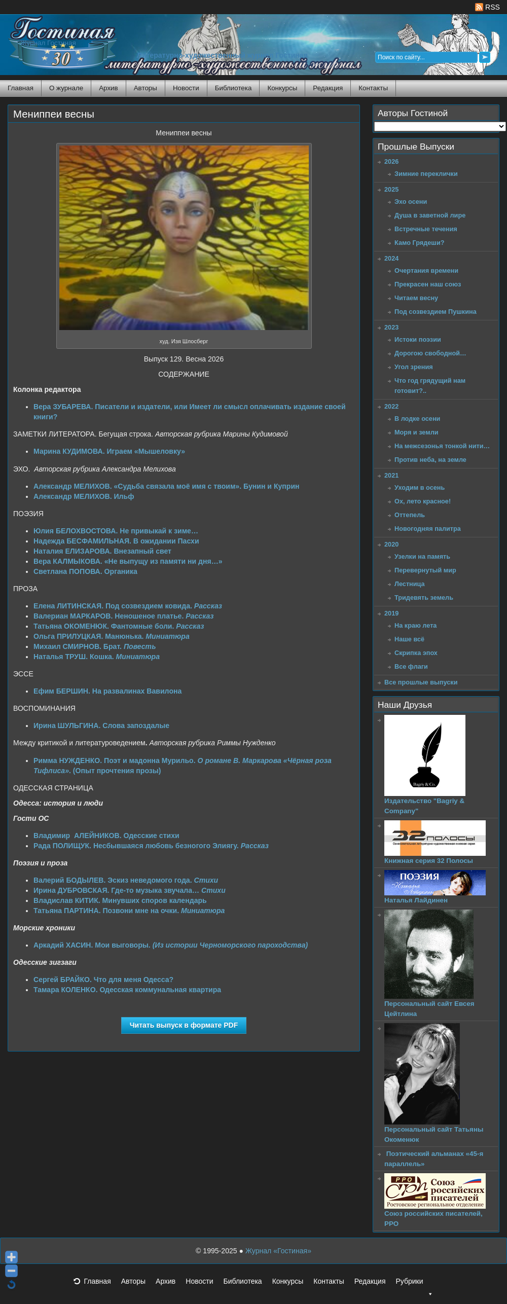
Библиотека (233, 88)
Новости (186, 88)
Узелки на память (422, 556)
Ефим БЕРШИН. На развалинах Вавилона (107, 691)
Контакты (373, 88)
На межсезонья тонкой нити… (442, 446)
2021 (391, 475)
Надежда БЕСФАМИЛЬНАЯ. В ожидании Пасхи (116, 541)
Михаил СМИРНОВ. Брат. (94, 646)
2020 (391, 544)
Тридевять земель (423, 597)
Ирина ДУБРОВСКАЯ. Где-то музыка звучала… (129, 890)
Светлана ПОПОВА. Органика (85, 571)
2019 (391, 613)
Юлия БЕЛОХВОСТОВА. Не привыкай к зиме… (115, 531)
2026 (391, 161)
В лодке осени (417, 418)
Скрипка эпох (416, 653)
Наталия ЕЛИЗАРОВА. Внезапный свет (102, 551)
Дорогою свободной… (430, 353)
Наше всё (409, 639)
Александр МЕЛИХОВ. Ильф (83, 496)
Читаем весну (416, 298)
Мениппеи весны (53, 114)
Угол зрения (413, 367)
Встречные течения (425, 229)
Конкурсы (282, 88)
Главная (20, 88)
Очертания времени (426, 270)
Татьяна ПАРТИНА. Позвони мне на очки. (129, 911)
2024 (391, 258)
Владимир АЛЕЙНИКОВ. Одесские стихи (106, 835)
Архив (108, 88)
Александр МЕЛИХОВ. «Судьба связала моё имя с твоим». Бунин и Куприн (166, 486)
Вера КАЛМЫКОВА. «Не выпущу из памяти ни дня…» (128, 561)
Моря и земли (416, 432)
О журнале (66, 88)
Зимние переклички (426, 173)
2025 (391, 189)
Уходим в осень (419, 487)
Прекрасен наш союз (427, 284)
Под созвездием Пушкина (435, 311)
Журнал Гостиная (48, 43)
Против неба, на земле (430, 459)
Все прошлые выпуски (420, 682)
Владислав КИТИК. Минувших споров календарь (120, 900)
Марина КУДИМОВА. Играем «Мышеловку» (109, 451)
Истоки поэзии (417, 339)
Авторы (145, 88)
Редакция (328, 88)
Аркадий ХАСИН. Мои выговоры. (170, 945)
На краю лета (415, 625)
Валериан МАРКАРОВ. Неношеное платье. (123, 616)
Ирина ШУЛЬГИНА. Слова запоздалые (101, 725)
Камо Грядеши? (419, 242)
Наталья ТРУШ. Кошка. (96, 657)
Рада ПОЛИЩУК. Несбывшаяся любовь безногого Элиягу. (151, 846)
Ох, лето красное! (422, 501)
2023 (391, 327)
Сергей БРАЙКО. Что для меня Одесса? (103, 979)
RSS (487, 7)
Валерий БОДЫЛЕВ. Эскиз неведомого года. (125, 880)
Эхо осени (410, 201)
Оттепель (409, 515)
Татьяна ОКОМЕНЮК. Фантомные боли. (118, 626)
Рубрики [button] (414, 1284)
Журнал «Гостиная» (278, 1251)
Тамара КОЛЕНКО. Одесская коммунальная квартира (127, 990)
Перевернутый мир (425, 570)
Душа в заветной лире (429, 215)
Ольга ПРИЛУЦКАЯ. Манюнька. (111, 636)
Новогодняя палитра (427, 528)
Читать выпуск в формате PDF (184, 1025)
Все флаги (411, 666)
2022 (391, 406)
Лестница (409, 584)
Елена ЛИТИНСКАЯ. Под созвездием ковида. (127, 606)
